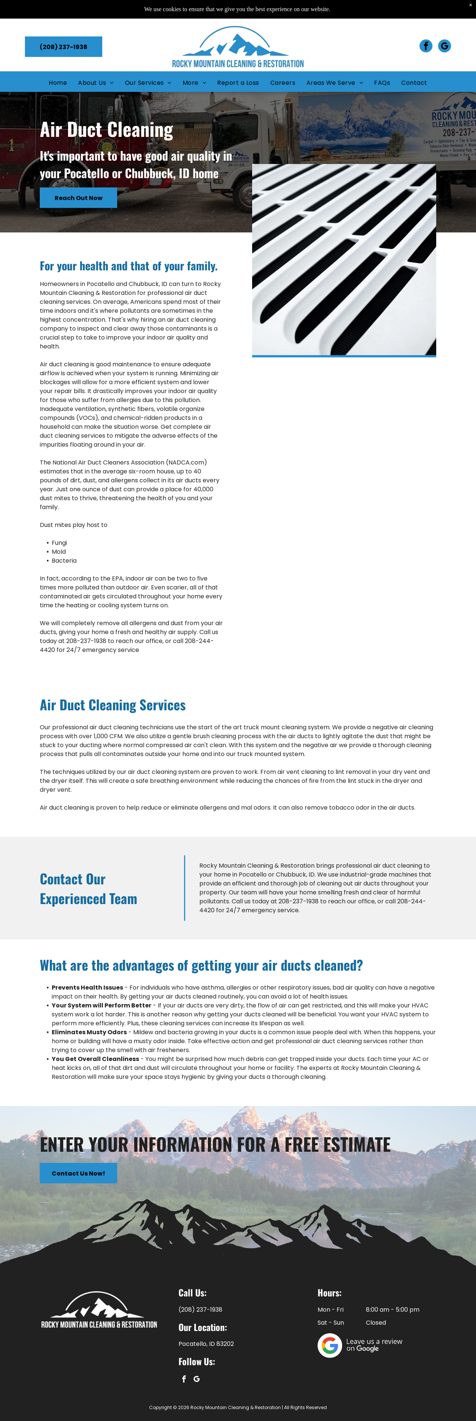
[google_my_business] (444, 28)
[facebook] (425, 28)
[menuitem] (58, 64)
